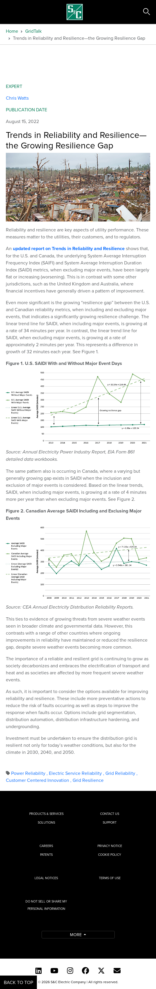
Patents (46, 854)
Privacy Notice (109, 845)
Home (12, 31)
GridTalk (33, 31)
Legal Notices (46, 878)
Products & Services (46, 813)
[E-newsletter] (117, 971)
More (76, 934)
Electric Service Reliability (77, 773)
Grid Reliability (121, 773)
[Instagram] (70, 971)
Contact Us (109, 813)
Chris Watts (17, 98)
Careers (46, 845)
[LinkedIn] (38, 971)
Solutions (46, 822)
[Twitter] (101, 971)
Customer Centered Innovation (39, 780)
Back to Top (18, 982)
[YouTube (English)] (54, 971)
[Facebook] (85, 971)
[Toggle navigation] (11, 12)
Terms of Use (110, 878)
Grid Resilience (88, 780)
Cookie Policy (109, 854)
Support (109, 822)
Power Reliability (30, 773)
